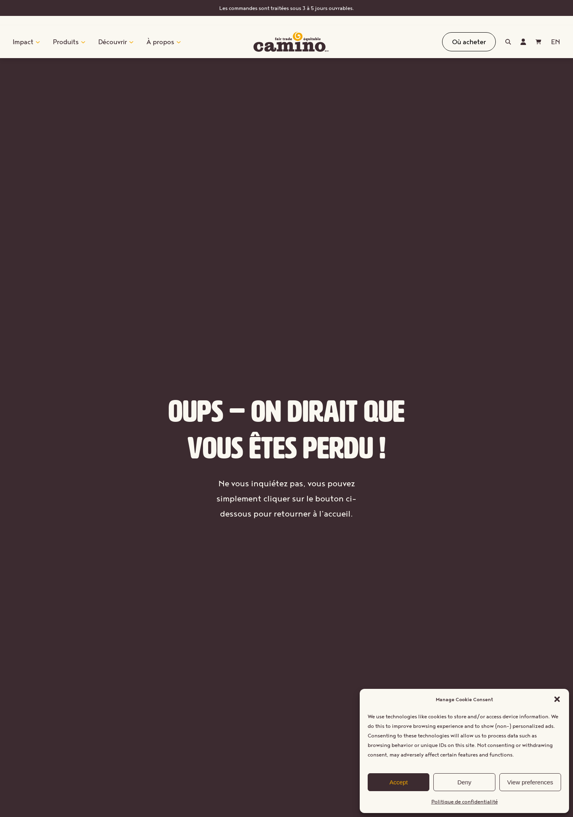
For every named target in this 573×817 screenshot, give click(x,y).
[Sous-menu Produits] (83, 41)
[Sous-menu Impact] (37, 41)
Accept (399, 782)
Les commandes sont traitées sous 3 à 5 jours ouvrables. (286, 8)
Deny (464, 782)
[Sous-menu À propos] (178, 41)
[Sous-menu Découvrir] (131, 41)
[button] (557, 699)
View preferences (530, 782)
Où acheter (469, 41)
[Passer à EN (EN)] (555, 42)
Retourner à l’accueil (287, 539)
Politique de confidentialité (464, 801)
